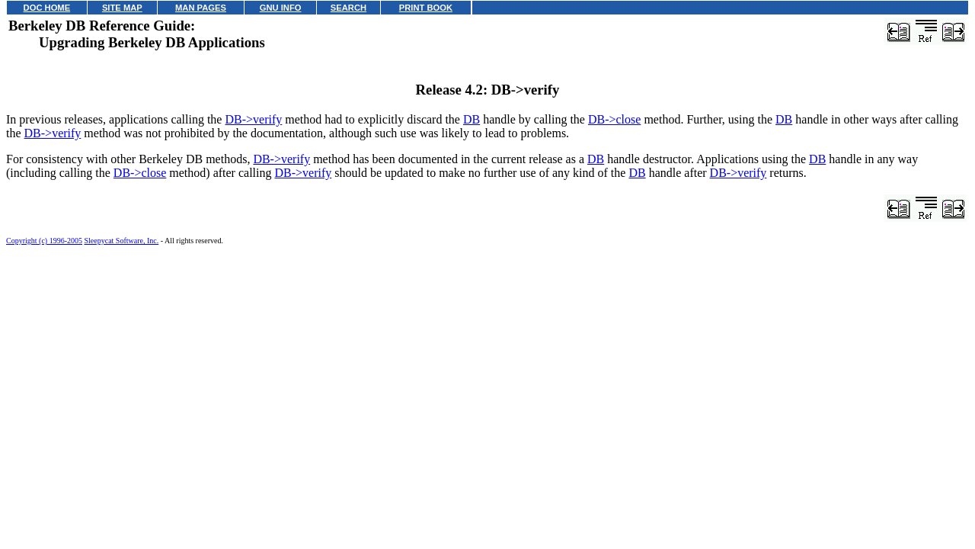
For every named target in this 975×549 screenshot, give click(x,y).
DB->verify (253, 119)
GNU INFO (281, 7)
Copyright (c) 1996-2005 (44, 240)
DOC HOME (47, 7)
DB (471, 119)
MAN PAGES (200, 7)
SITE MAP (122, 7)
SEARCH (348, 7)
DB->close (614, 119)
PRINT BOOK (425, 7)
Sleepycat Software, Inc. (122, 240)
